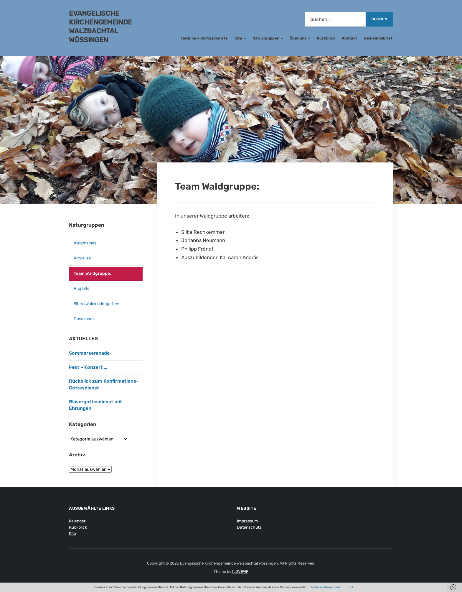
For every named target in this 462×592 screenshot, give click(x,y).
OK (351, 587)
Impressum (247, 521)
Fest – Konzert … (88, 367)
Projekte (82, 288)
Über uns (298, 38)
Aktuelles (82, 258)
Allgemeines (85, 243)
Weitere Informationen (326, 587)
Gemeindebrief (378, 38)
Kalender (77, 521)
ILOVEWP (240, 571)
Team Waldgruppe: (92, 273)
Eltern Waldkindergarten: (96, 303)
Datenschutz (249, 527)
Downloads (84, 318)
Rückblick (326, 38)
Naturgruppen (266, 38)
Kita (238, 38)
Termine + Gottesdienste (204, 38)
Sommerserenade (89, 353)
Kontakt (349, 38)
